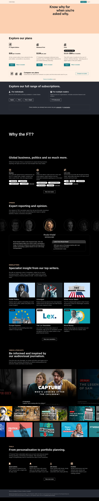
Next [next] (60, 225)
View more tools (49, 479)
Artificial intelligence (54, 182)
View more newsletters (49, 339)
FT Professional (56, 99)
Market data (13, 181)
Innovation (51, 185)
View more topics (49, 191)
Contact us (83, 1)
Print (19, 99)
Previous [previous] (39, 225)
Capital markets (14, 183)
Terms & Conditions (48, 79)
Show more (31, 183)
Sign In (88, 1)
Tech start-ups (41, 185)
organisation (66, 107)
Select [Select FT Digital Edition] (12, 64)
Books (72, 181)
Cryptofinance (23, 181)
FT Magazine (69, 183)
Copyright (29, 491)
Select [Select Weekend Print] (39, 64)
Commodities (25, 183)
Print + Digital (28, 99)
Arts (67, 181)
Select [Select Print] (67, 64)
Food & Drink (81, 181)
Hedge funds (26, 369)
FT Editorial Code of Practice (49, 495)
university (58, 107)
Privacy (19, 491)
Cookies (24, 491)
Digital (12, 99)
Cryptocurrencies (42, 182)
